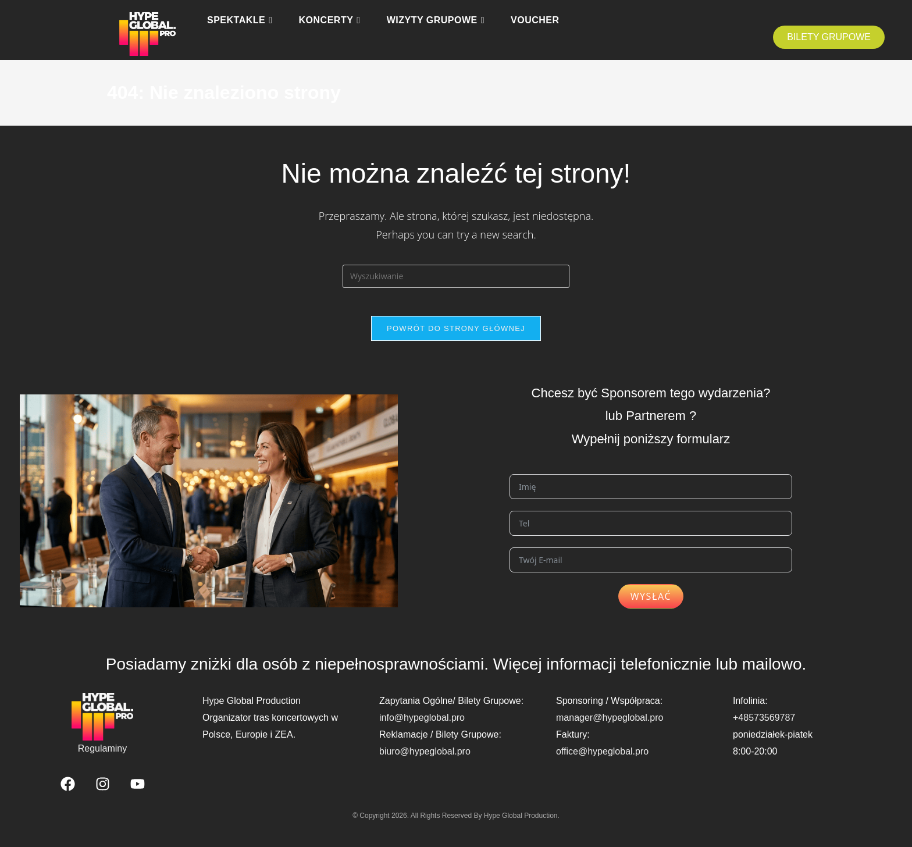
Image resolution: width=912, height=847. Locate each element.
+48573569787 (764, 724)
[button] (829, 37)
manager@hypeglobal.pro (609, 724)
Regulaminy (102, 755)
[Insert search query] (456, 276)
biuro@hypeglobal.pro (425, 758)
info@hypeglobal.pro (422, 724)
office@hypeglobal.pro (602, 758)
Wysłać (651, 603)
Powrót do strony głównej (456, 335)
